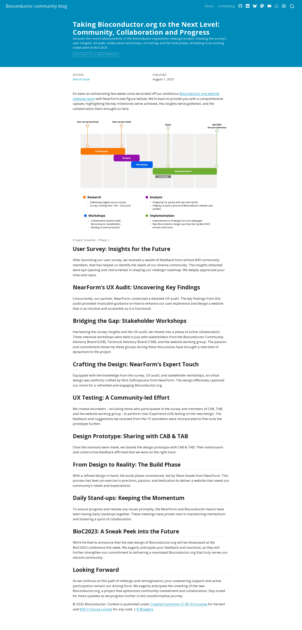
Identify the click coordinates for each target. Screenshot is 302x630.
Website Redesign (107, 54)
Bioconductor (83, 54)
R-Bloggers (144, 609)
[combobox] (292, 6)
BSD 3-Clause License (96, 609)
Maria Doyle (81, 79)
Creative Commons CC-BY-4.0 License (178, 604)
